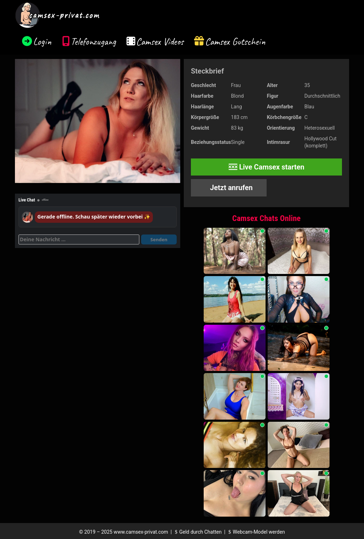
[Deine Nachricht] (78, 239)
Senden (158, 239)
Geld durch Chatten (197, 532)
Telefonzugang (93, 41)
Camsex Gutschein (235, 41)
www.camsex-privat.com (141, 532)
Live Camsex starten (267, 167)
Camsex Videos (159, 41)
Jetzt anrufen (230, 187)
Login (42, 41)
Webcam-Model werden (255, 532)
